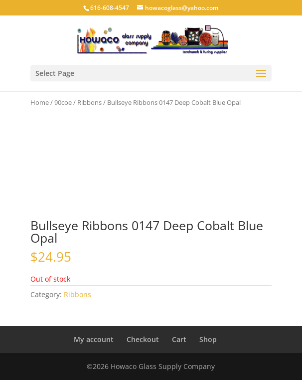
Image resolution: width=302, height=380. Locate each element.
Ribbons (89, 102)
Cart (179, 339)
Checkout (143, 339)
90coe (63, 102)
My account (94, 339)
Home (39, 102)
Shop (208, 339)
